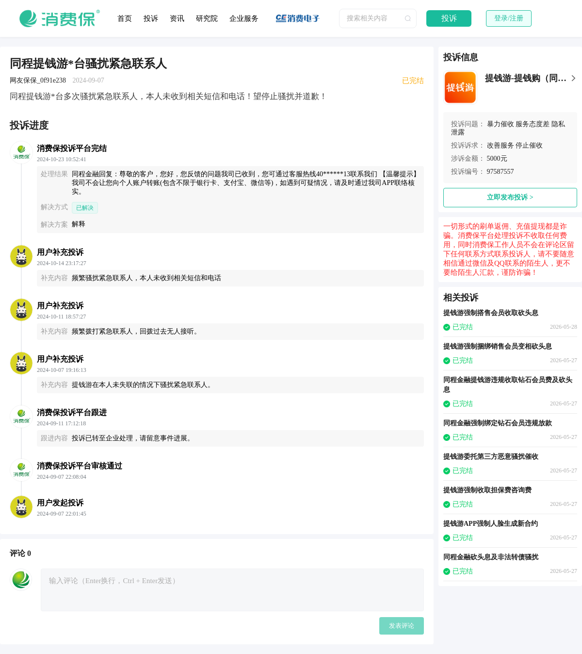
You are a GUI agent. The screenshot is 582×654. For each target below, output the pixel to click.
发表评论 (401, 625)
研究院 (207, 18)
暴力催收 (500, 124)
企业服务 (244, 18)
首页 (124, 18)
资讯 (177, 18)
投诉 (151, 18)
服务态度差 (533, 124)
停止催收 (529, 145)
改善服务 (500, 145)
